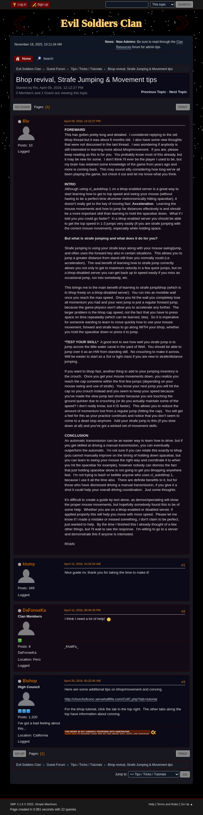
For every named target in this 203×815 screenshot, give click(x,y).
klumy (29, 564)
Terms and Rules (167, 804)
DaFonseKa (34, 610)
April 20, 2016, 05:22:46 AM (82, 680)
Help (151, 804)
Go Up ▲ (187, 804)
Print (182, 107)
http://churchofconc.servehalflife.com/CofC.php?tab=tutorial (110, 699)
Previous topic (153, 92)
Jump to (121, 774)
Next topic (178, 92)
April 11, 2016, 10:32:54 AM (82, 563)
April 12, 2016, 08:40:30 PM (82, 610)
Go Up (19, 753)
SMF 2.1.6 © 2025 (21, 804)
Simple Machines (46, 804)
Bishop (30, 681)
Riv (26, 121)
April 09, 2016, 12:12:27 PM (82, 121)
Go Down (22, 107)
